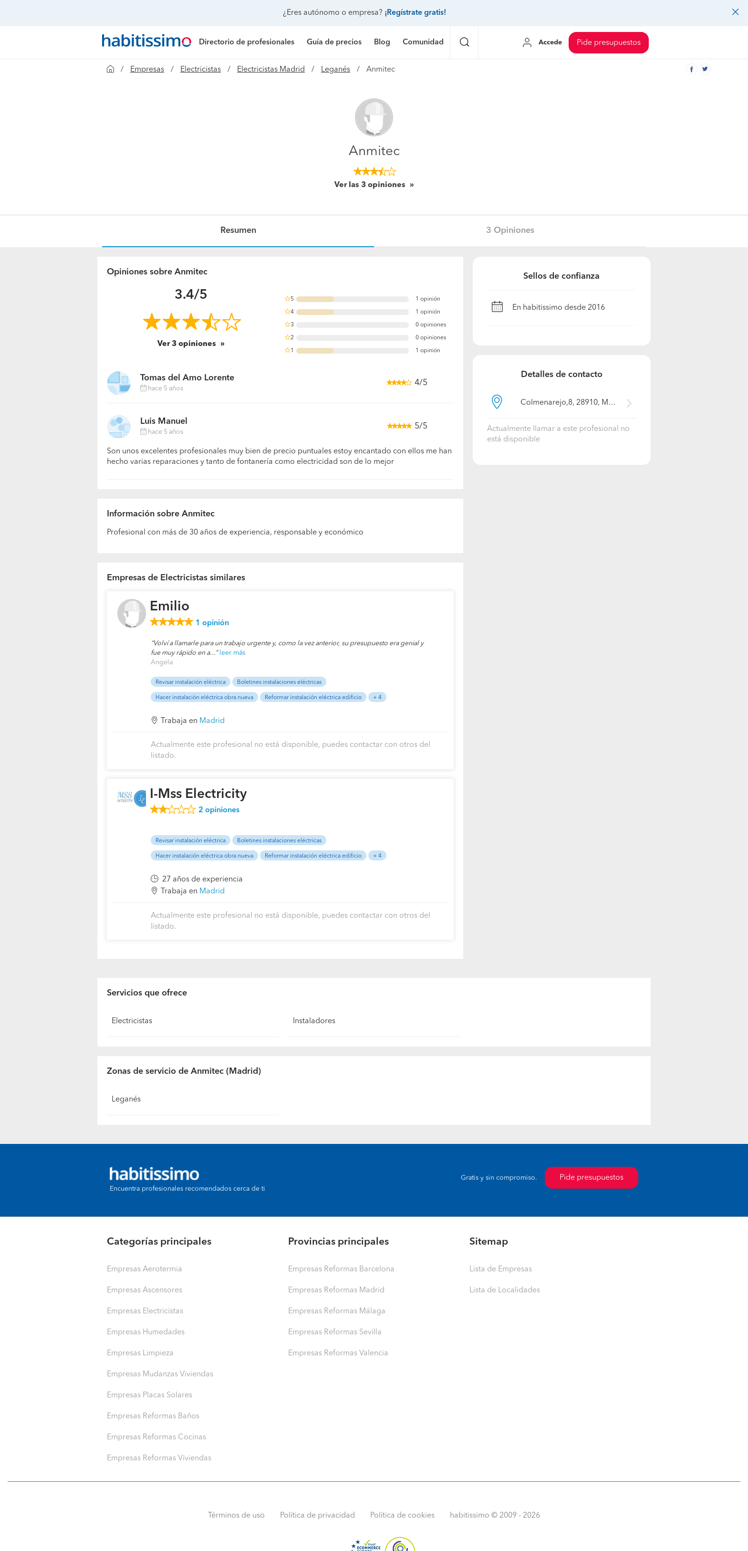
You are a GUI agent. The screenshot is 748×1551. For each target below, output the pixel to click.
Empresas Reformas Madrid (336, 1290)
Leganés (335, 69)
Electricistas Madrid (271, 69)
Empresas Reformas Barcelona (341, 1269)
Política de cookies (402, 1516)
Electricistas (200, 69)
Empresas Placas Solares (149, 1395)
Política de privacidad (317, 1516)
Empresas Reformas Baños (153, 1416)
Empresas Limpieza (140, 1353)
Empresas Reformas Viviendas (159, 1458)
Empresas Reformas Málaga (336, 1311)
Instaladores (314, 1021)
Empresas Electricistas (145, 1311)
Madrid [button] (212, 721)
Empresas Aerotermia (144, 1269)
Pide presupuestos (609, 43)
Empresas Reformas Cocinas (156, 1437)
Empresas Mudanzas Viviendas (160, 1374)
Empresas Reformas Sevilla (335, 1332)
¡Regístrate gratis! (415, 13)
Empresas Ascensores (144, 1290)
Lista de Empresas (500, 1269)
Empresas (147, 69)
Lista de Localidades (504, 1290)
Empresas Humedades (146, 1332)
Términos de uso (236, 1516)
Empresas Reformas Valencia (338, 1353)
